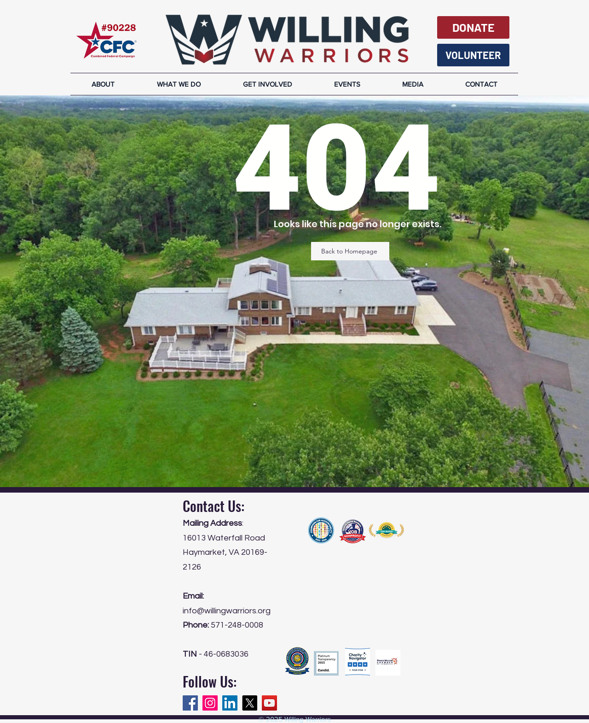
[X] (249, 703)
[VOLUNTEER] (473, 55)
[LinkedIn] (229, 703)
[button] (412, 84)
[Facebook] (190, 703)
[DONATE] (473, 27)
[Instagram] (210, 703)
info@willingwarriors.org (227, 610)
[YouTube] (269, 703)
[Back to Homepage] (350, 251)
